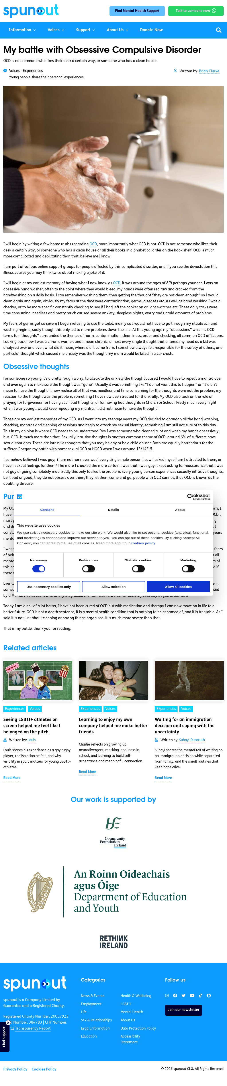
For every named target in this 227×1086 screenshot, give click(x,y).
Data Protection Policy (138, 1028)
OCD (93, 244)
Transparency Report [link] (33, 1028)
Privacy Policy (15, 1069)
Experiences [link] (14, 709)
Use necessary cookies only (48, 586)
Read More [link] (12, 778)
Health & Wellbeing (136, 996)
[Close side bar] (8, 1022)
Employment (91, 1004)
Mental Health (132, 1012)
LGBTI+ (126, 1004)
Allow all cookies (178, 586)
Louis (32, 740)
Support (83, 30)
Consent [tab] (47, 510)
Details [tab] (113, 510)
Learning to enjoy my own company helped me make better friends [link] (113, 726)
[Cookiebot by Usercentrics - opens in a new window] (190, 497)
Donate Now (151, 30)
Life (84, 1012)
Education (89, 1036)
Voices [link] (35, 709)
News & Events (92, 996)
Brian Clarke (209, 71)
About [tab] (180, 510)
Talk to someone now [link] (193, 11)
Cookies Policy (44, 1069)
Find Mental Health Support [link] (137, 11)
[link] (35, 983)
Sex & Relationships (96, 1020)
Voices (54, 30)
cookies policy (143, 543)
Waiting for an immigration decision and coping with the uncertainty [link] (185, 726)
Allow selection (113, 586)
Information (20, 30)
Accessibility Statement (130, 1039)
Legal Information (95, 1028)
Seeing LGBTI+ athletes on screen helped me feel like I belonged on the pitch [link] (32, 726)
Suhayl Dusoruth (192, 740)
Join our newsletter (183, 1010)
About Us (115, 30)
